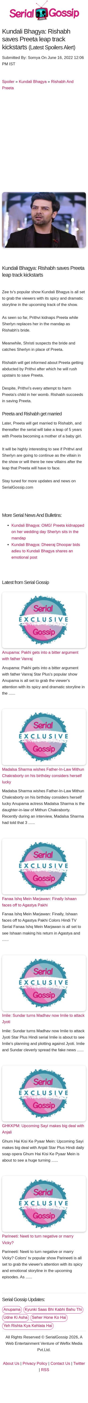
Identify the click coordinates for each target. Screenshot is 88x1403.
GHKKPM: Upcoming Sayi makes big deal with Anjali (43, 1129)
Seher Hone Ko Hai (49, 1317)
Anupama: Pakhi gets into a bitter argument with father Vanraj (40, 655)
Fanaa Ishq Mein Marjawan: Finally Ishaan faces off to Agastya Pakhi (39, 902)
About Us (11, 1363)
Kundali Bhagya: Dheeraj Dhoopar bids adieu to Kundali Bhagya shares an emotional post (45, 551)
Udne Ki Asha (15, 1317)
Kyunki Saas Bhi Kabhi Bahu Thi (53, 1309)
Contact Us (60, 1363)
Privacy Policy (35, 1363)
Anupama (12, 1309)
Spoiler (8, 81)
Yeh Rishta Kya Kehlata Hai (28, 1325)
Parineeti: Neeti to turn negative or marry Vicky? (37, 1239)
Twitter (79, 1363)
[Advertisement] (44, 143)
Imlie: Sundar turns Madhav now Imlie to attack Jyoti (43, 1018)
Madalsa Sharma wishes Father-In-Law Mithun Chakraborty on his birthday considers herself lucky (43, 775)
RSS (45, 1370)
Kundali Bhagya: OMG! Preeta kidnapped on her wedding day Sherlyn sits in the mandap (47, 531)
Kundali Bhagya (32, 81)
